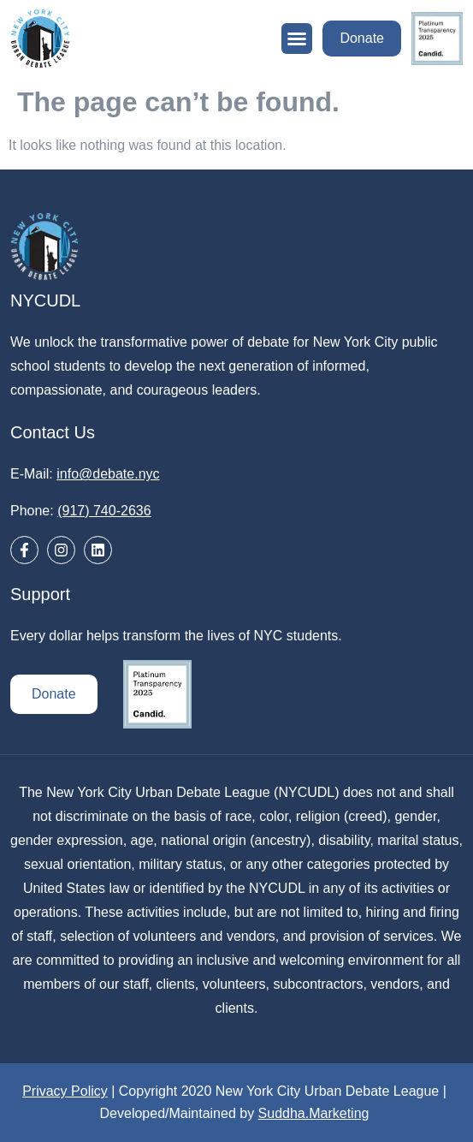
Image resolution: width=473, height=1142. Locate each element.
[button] (296, 38)
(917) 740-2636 (104, 510)
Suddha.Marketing (314, 1113)
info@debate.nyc (107, 474)
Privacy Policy (65, 1091)
